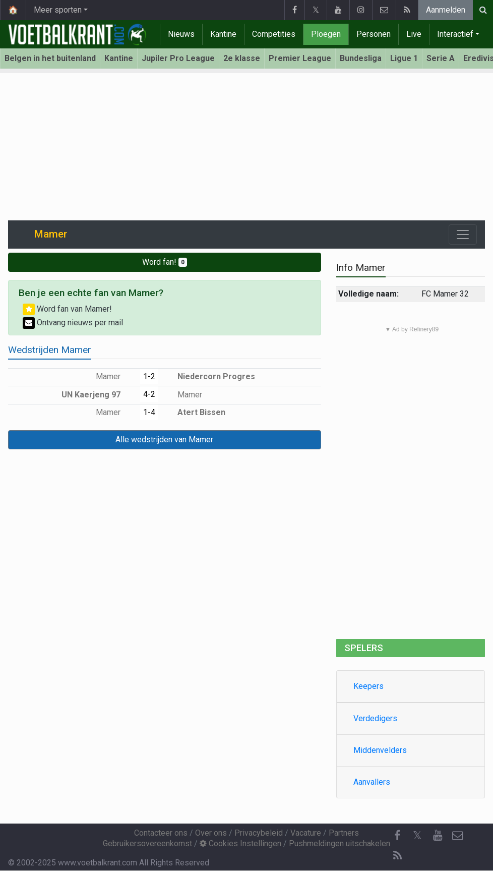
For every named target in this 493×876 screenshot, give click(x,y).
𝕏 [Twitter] (417, 835)
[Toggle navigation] (463, 234)
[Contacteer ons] (458, 836)
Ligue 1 (404, 58)
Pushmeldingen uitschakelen (339, 843)
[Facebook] (397, 836)
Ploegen (326, 34)
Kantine (223, 34)
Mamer (115, 376)
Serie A (440, 58)
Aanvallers (371, 782)
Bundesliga (361, 58)
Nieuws (181, 34)
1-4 (149, 412)
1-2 (149, 376)
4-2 (149, 394)
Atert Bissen (194, 412)
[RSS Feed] (397, 856)
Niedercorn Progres (209, 376)
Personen (373, 34)
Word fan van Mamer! (67, 309)
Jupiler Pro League (178, 58)
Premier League (300, 58)
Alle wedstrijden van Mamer (164, 439)
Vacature (305, 833)
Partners (344, 833)
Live (413, 34)
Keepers (368, 686)
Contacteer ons (161, 833)
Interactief (455, 34)
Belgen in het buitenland (50, 58)
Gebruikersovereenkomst (147, 843)
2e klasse (241, 58)
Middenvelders (380, 750)
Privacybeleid (258, 833)
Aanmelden (445, 10)
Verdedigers (375, 718)
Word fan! (164, 262)
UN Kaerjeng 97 (98, 394)
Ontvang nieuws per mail (73, 322)
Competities (273, 34)
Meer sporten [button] (58, 10)
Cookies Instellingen (240, 843)
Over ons (211, 833)
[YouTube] (437, 836)
